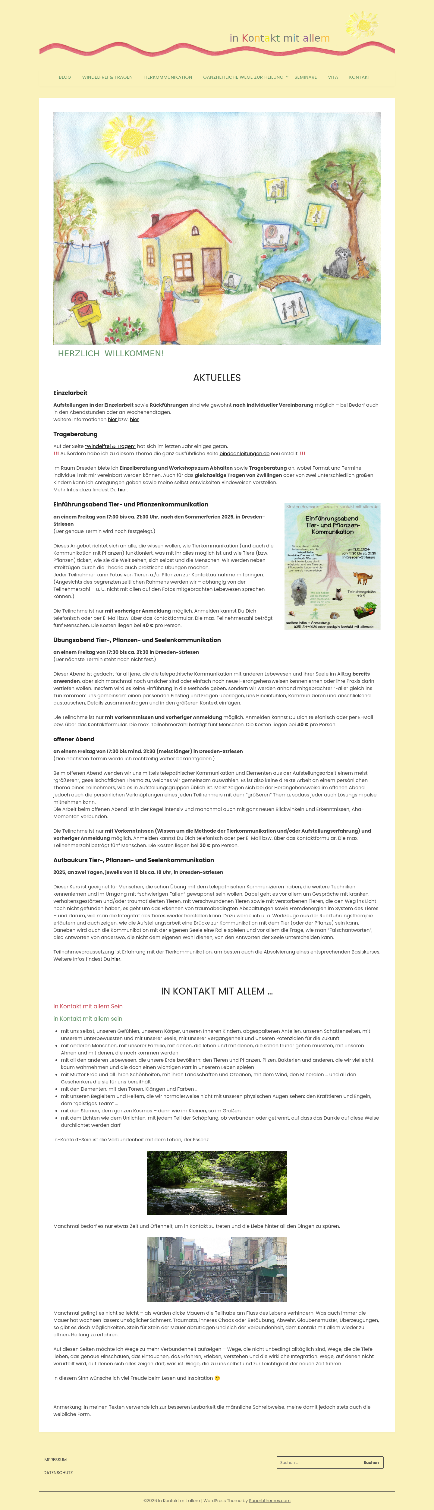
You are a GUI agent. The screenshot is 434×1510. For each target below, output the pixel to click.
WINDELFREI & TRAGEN (107, 77)
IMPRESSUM (55, 1460)
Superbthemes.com (270, 1501)
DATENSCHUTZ (58, 1473)
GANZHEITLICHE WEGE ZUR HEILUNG (243, 77)
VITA (333, 77)
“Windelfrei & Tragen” (110, 446)
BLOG (65, 77)
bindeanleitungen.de (244, 453)
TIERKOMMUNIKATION (168, 77)
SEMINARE (305, 77)
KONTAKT (359, 77)
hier (113, 419)
